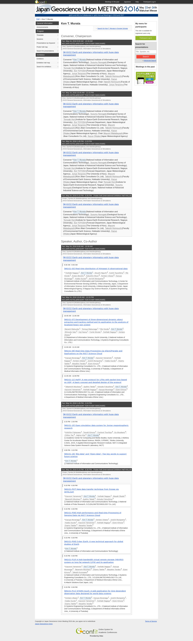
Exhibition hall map (43, 63)
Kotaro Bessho (78, 276)
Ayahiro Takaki (89, 387)
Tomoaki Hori (69, 68)
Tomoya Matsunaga (89, 329)
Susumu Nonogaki (98, 62)
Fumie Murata (94, 332)
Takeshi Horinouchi (113, 76)
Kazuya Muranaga (72, 358)
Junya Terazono (79, 74)
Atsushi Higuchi (101, 273)
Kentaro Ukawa (107, 276)
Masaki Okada (118, 496)
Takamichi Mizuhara (73, 387)
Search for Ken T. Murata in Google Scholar (112, 28)
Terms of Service (151, 621)
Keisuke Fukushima (105, 387)
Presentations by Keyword (46, 43)
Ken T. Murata (47, 19)
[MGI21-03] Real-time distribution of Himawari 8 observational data (96, 268)
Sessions (40, 39)
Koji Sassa (83, 332)
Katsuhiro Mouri (92, 276)
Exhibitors (40, 59)
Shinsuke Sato (70, 332)
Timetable (40, 35)
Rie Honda (104, 329)
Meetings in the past (145, 67)
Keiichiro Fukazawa (73, 432)
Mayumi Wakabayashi (113, 133)
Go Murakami (119, 432)
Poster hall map (42, 47)
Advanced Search (150, 60)
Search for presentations (45, 51)
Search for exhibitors (44, 67)
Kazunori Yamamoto (104, 358)
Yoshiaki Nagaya (72, 273)
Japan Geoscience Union (44, 624)
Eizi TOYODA (80, 71)
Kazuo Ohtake (94, 136)
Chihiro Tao (69, 435)
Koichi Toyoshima (116, 273)
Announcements (42, 27)
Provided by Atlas (96, 636)
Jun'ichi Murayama (95, 279)
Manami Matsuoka (72, 329)
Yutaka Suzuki (80, 279)
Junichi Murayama (95, 361)
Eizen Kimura (93, 364)
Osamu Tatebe (70, 526)
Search (146, 57)
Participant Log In (146, 38)
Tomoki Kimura (89, 432)
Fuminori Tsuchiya (104, 432)
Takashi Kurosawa (79, 572)
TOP (38, 19)
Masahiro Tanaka (79, 364)
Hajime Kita (80, 435)
